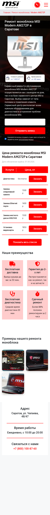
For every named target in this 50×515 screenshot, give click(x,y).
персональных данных (26, 139)
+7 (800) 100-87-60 (25, 448)
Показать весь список (25, 242)
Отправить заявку (25, 130)
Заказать (37, 179)
